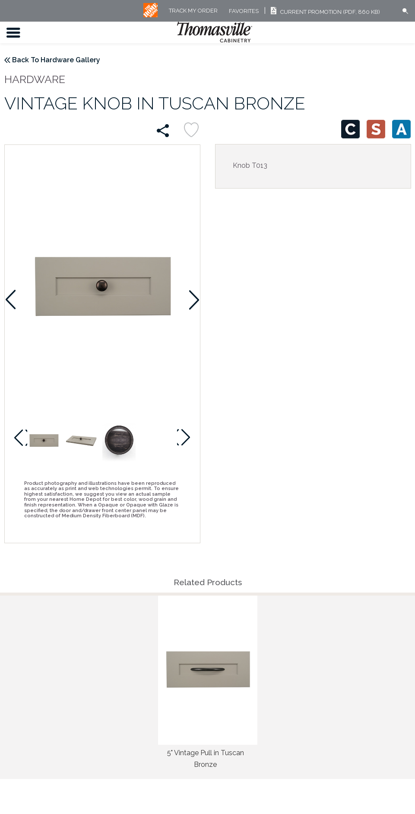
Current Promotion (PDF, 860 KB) (324, 12)
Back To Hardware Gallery (56, 60)
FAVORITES (244, 11)
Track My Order (193, 11)
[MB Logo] (150, 15)
